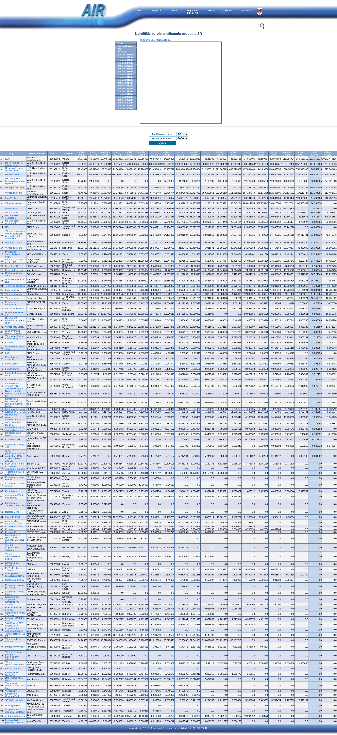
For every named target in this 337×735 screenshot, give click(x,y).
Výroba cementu (13, 193)
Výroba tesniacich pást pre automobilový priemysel (14, 655)
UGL (7, 227)
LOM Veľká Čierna (14, 463)
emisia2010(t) (260, 153)
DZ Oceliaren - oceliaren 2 (12, 221)
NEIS (174, 10)
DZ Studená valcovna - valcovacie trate (13, 417)
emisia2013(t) (219, 153)
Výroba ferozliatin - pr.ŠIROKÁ (14, 260)
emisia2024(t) (81, 153)
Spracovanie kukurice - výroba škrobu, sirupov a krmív (13, 402)
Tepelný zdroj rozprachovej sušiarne (12, 547)
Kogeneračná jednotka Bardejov (14, 629)
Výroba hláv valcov (14, 327)
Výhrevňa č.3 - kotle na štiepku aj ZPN (15, 337)
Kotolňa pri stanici (14, 526)
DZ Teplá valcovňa (14, 187)
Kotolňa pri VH (12, 439)
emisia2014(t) (206, 153)
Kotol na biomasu (14, 270)
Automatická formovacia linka (13, 522)
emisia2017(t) (166, 153)
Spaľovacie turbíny (14, 580)
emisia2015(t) (194, 153)
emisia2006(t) (314, 153)
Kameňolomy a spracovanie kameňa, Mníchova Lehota (14, 538)
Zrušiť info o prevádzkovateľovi (155, 40)
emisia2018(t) (154, 153)
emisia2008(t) (286, 153)
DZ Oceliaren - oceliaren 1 (12, 216)
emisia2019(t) (142, 153)
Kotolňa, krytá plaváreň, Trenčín (14, 721)
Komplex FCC (12, 266)
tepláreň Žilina (12, 512)
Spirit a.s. (247, 10)
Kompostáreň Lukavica (12, 564)
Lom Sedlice (11, 363)
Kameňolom (11, 491)
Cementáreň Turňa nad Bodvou (14, 496)
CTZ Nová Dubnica (14, 308)
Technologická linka (15, 286)
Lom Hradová (12, 369)
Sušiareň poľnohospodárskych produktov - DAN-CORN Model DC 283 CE (15, 456)
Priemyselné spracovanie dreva (14, 574)
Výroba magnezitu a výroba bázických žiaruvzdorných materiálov (15, 235)
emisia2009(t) (274, 153)
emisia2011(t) (247, 153)
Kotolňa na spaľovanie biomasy (15, 467)
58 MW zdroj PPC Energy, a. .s (14, 624)
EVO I (8, 159)
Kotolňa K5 (10, 532)
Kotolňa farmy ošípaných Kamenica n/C (12, 599)
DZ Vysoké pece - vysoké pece (14, 169)
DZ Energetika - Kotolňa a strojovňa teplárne (15, 181)
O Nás (138, 10)
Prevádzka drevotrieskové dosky (12, 254)
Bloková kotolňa (13, 668)
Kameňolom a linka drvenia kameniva (14, 428)
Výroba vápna (12, 212)
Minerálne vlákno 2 (14, 242)
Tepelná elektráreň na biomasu (14, 473)
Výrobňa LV (11, 691)
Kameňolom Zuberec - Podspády (15, 504)
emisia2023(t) (93, 153)
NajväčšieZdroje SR (192, 11)
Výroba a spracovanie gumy (14, 663)
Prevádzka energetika (10, 303)
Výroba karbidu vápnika (12, 640)
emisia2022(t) (104, 153)
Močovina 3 (11, 208)
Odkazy (211, 10)
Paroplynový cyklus (15, 647)
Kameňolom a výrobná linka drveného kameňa (14, 386)
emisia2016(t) (180, 153)
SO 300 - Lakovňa (14, 700)
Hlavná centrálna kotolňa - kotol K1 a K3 (15, 393)
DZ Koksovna (12, 174)
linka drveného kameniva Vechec (14, 332)
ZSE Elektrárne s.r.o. (15, 716)
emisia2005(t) (327, 153)
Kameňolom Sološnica (11, 358)
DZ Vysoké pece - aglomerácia (14, 164)
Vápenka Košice (13, 203)
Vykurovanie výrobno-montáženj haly (14, 685)
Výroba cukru (12, 298)
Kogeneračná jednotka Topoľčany (15, 710)
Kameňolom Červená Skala (12, 694)
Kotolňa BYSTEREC (15, 412)
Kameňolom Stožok (15, 409)
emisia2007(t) (300, 153)
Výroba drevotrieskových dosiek (13, 556)
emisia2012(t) (233, 153)
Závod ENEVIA (12, 517)
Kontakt (229, 10)
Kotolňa (9, 342)
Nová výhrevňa (12, 705)
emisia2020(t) (129, 153)
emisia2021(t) (117, 153)
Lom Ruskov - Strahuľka (12, 673)
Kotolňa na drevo (13, 379)
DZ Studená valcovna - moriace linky (14, 320)
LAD (7, 353)
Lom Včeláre (11, 198)
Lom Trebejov (12, 290)
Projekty (156, 10)
